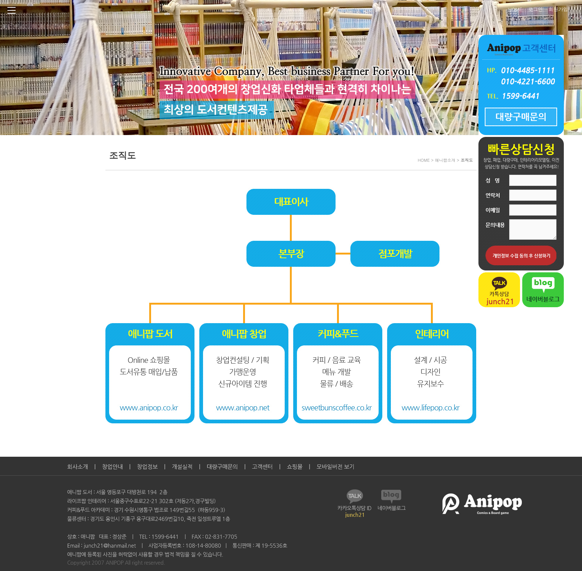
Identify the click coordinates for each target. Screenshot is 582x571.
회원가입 (558, 8)
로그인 (535, 8)
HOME (515, 8)
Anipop (261, 11)
